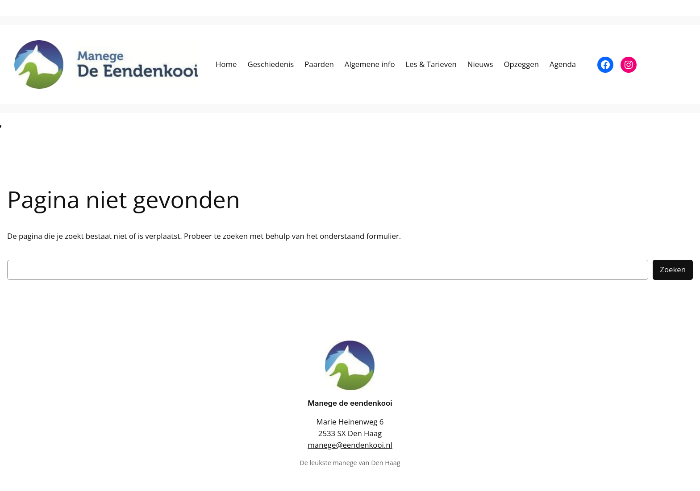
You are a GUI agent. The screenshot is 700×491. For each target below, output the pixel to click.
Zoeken (673, 269)
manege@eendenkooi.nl (350, 445)
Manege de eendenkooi (350, 403)
